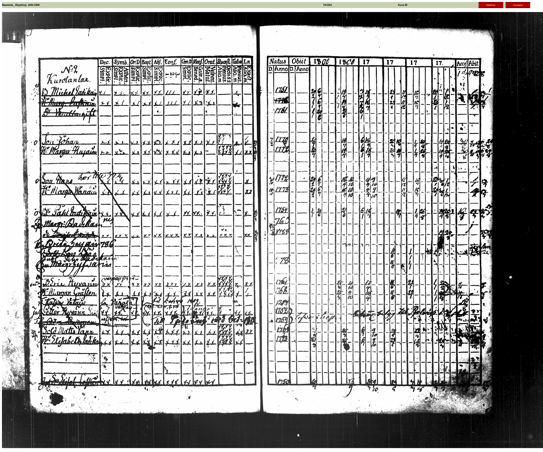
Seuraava (518, 5)
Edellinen (491, 5)
